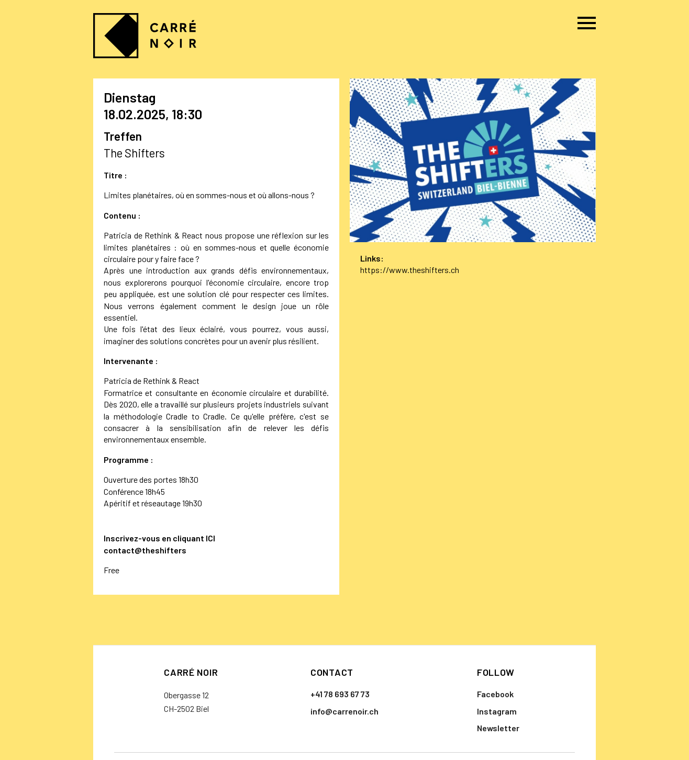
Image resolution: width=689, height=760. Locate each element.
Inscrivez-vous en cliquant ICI (159, 538)
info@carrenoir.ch (344, 711)
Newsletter (498, 728)
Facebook (495, 694)
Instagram (497, 711)
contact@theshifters (145, 550)
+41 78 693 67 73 (340, 694)
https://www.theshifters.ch (409, 270)
